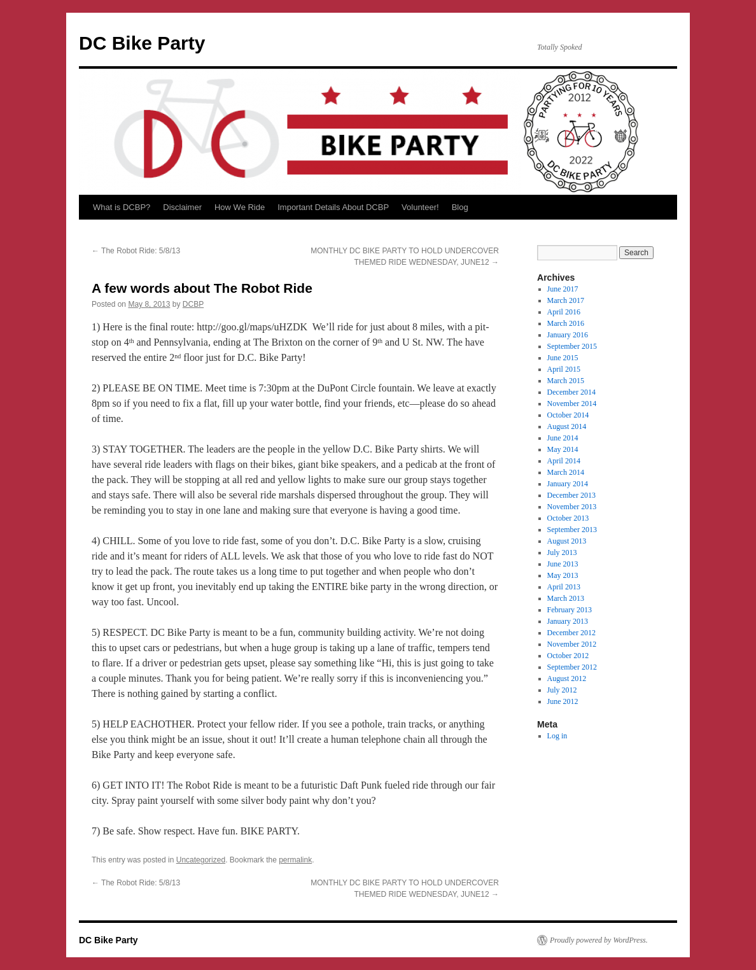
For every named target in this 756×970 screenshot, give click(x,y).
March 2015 (565, 380)
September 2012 (572, 667)
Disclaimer (182, 207)
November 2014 (572, 403)
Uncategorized (200, 859)
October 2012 (568, 655)
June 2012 (562, 701)
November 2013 (572, 506)
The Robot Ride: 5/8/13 (136, 250)
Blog (460, 207)
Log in (557, 735)
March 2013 (565, 598)
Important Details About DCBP (333, 207)
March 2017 (565, 300)
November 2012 (572, 644)
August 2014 (567, 426)
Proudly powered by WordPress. (599, 940)
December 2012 (571, 632)
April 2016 (563, 311)
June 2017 (562, 289)
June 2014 (562, 437)
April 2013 (563, 586)
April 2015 (563, 369)
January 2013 (567, 621)
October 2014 (568, 415)
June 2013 (562, 563)
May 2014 (562, 449)
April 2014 (563, 460)
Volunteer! (420, 207)
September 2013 (572, 529)
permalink (295, 859)
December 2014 (571, 392)
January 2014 (567, 483)
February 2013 (569, 609)
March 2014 (565, 472)
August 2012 (567, 678)
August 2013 (567, 541)
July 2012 (562, 689)
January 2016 (567, 334)
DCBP (193, 304)
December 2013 (571, 495)
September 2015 (572, 346)
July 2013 (562, 552)
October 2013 (568, 518)
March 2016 (565, 323)
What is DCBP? (121, 207)
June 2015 (562, 357)
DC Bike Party (142, 42)
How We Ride (239, 207)
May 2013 (562, 575)
